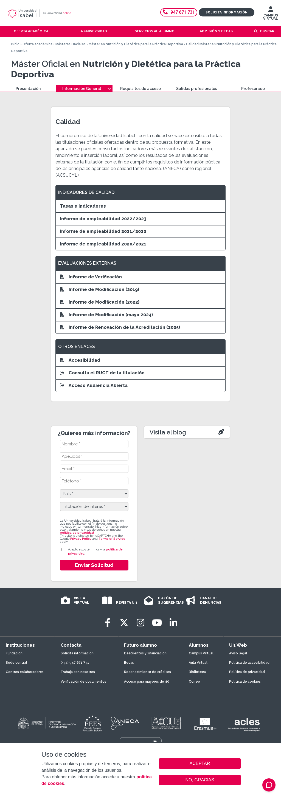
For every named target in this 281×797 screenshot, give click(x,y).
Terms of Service (112, 539)
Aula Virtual (198, 663)
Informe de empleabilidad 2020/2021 (103, 244)
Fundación (14, 653)
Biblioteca (197, 672)
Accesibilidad (80, 360)
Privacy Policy (80, 539)
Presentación (28, 88)
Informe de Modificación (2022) (99, 302)
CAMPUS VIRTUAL (270, 15)
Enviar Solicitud (94, 565)
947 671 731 (179, 12)
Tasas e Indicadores (83, 206)
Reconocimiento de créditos (147, 672)
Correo (194, 681)
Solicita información (227, 12)
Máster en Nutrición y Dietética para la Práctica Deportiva (136, 44)
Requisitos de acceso (140, 88)
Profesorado (253, 88)
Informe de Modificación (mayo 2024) (106, 314)
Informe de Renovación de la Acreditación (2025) (120, 327)
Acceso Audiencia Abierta (94, 385)
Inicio (15, 44)
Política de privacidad (247, 672)
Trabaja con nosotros (78, 672)
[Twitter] (124, 623)
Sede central (16, 663)
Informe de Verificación (91, 276)
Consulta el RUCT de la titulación (102, 372)
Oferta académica (37, 44)
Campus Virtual (201, 653)
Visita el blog (168, 432)
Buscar (267, 31)
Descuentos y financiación (145, 653)
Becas (129, 663)
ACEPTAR (200, 763)
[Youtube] (157, 623)
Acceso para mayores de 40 (146, 681)
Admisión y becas (216, 31)
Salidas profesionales (196, 88)
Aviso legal (238, 653)
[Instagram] (140, 623)
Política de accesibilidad (249, 663)
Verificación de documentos (83, 681)
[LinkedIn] (173, 623)
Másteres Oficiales (70, 44)
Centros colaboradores (25, 672)
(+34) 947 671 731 (75, 663)
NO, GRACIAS (200, 780)
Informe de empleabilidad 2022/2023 (103, 218)
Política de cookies (245, 681)
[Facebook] (107, 623)
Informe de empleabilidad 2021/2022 (103, 231)
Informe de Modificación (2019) (99, 289)
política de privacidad (77, 533)
